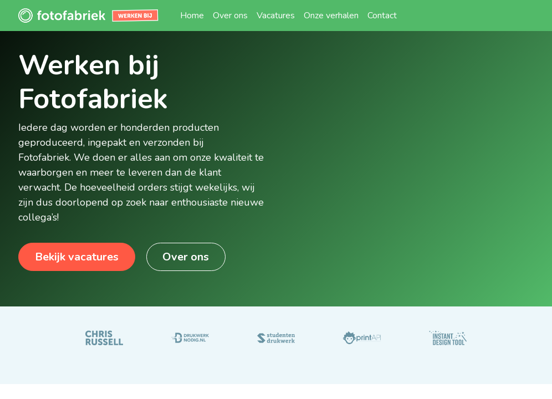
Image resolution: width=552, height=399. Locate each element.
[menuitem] (192, 15)
